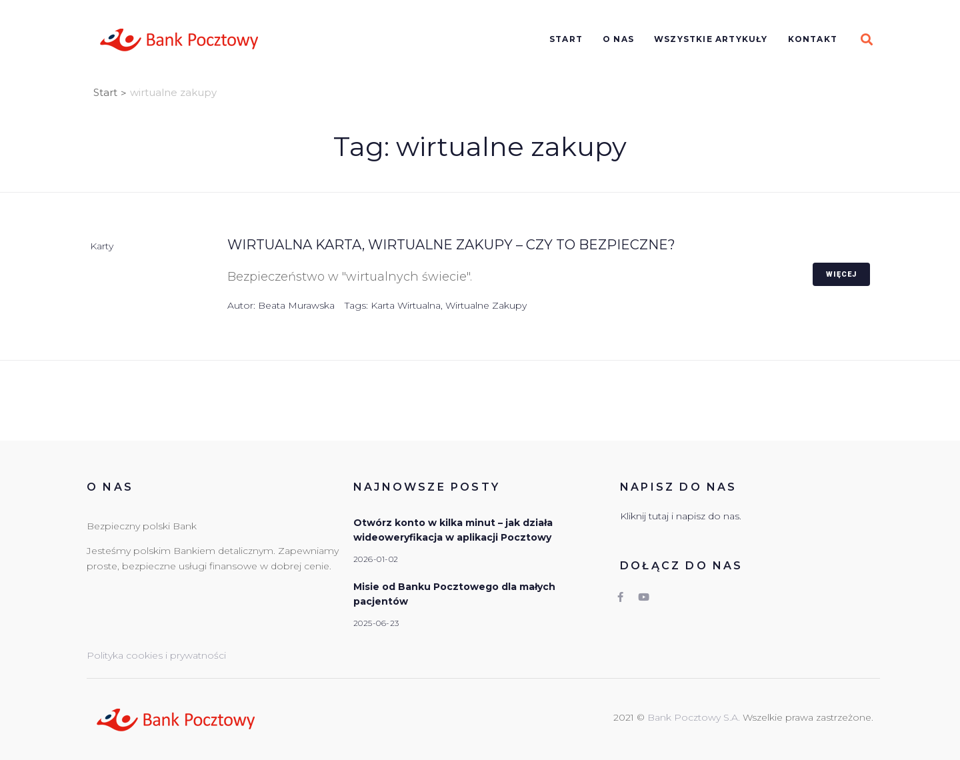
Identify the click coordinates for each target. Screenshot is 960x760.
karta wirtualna (406, 305)
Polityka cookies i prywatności (156, 655)
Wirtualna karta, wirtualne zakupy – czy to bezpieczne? (451, 245)
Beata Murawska (296, 305)
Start (105, 92)
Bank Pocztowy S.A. (695, 717)
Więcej (841, 274)
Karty (101, 246)
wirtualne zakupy (486, 305)
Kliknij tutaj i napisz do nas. (680, 516)
